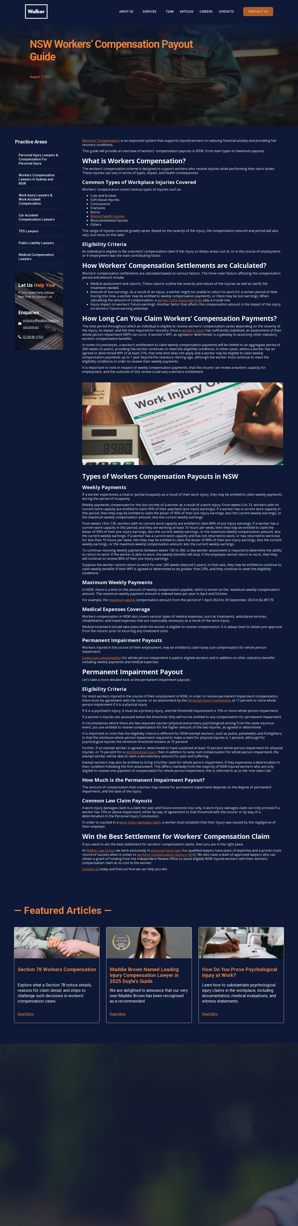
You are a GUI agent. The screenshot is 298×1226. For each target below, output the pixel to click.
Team (170, 11)
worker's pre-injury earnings (179, 300)
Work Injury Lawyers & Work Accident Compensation (35, 199)
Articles (186, 11)
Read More (26, 1014)
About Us (126, 11)
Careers (206, 11)
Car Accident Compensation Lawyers (37, 217)
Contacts (226, 11)
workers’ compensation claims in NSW (166, 854)
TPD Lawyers (29, 231)
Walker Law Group (100, 850)
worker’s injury (193, 330)
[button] (149, 11)
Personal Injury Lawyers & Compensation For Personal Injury (38, 159)
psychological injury (140, 752)
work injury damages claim (139, 822)
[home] (36, 11)
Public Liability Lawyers (36, 243)
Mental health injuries (107, 216)
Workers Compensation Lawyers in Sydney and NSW (37, 179)
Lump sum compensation (101, 657)
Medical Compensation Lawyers (36, 257)
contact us (258, 11)
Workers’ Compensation (101, 140)
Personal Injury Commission (209, 700)
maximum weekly (122, 600)
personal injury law (165, 850)
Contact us (90, 869)
